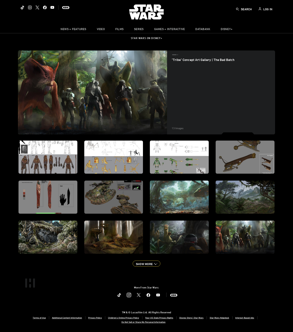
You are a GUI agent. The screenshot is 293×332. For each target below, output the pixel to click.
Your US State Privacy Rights (159, 317)
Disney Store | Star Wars (191, 317)
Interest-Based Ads (244, 317)
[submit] (237, 9)
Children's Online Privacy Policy (123, 317)
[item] (73, 30)
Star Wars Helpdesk (219, 317)
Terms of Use (39, 317)
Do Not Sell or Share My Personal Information (143, 322)
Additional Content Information (67, 317)
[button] (146, 264)
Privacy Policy (95, 317)
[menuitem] (101, 30)
